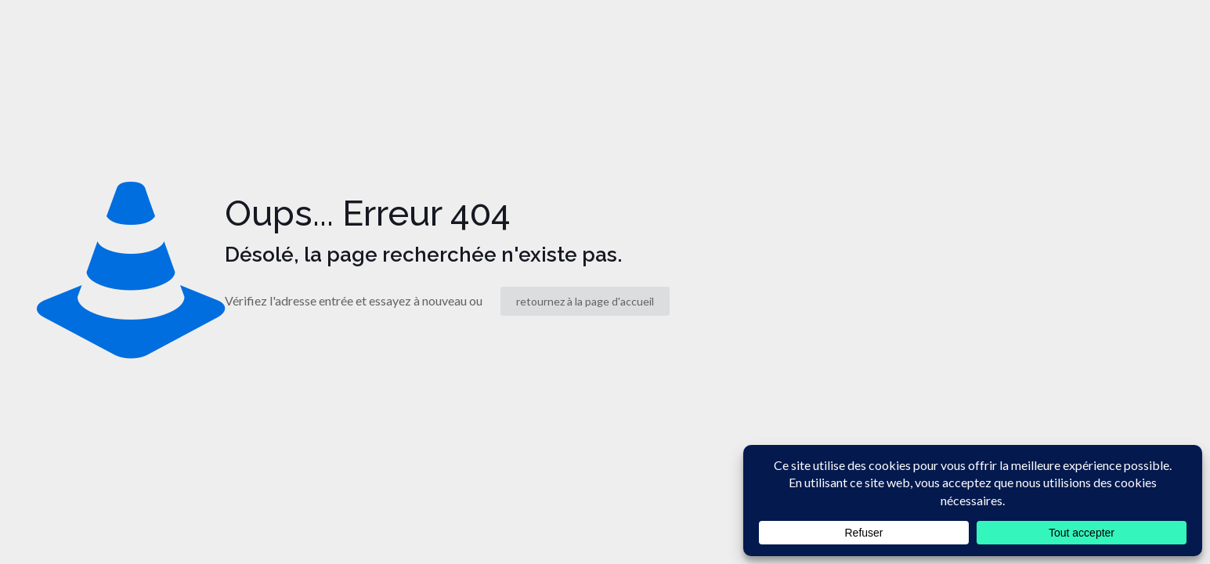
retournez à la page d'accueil (585, 301)
